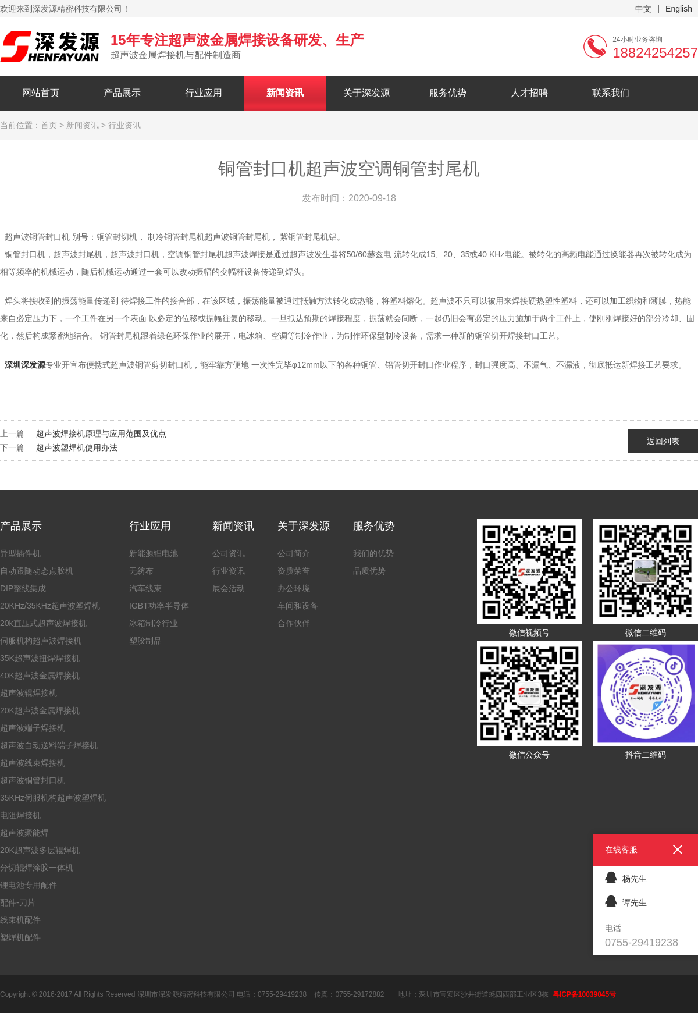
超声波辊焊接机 (28, 693)
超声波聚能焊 (24, 832)
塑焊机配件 (20, 937)
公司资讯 (228, 553)
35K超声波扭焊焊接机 (40, 658)
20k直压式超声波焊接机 (43, 623)
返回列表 (663, 441)
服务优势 (447, 93)
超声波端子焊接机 (32, 728)
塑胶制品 (145, 640)
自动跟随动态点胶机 (36, 570)
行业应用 (203, 93)
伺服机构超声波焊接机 (40, 640)
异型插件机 (20, 553)
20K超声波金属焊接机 (40, 710)
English (678, 8)
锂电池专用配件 (28, 885)
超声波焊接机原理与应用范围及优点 (101, 433)
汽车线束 (145, 588)
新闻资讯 (285, 93)
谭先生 (626, 901)
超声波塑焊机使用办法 (76, 447)
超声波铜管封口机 (32, 780)
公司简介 (293, 553)
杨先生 (626, 877)
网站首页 (40, 93)
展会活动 (228, 588)
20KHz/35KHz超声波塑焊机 (50, 605)
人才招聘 (529, 93)
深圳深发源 (25, 364)
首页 (49, 125)
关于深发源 (366, 93)
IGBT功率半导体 (159, 605)
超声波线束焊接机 (32, 762)
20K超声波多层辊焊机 (40, 850)
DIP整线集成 (23, 588)
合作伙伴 (293, 623)
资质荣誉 (293, 570)
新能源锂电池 (153, 553)
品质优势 (369, 570)
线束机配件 (20, 920)
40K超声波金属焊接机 (40, 675)
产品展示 (122, 93)
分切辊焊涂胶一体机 (36, 867)
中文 (643, 8)
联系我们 (610, 93)
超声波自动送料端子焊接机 (49, 745)
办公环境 (293, 588)
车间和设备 (297, 605)
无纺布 (141, 570)
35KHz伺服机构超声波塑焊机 (53, 797)
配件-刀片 (17, 902)
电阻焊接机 (20, 815)
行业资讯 (228, 570)
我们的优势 (373, 553)
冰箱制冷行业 (153, 623)
